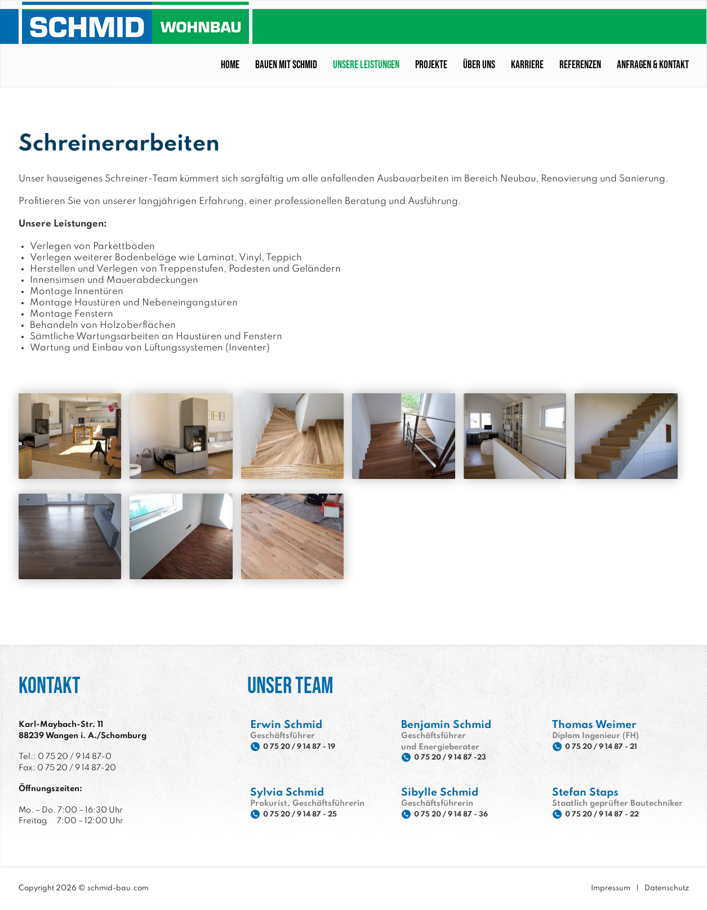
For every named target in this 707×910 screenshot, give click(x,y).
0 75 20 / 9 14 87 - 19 (306, 747)
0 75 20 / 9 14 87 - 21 (608, 747)
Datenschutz (666, 887)
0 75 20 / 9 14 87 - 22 (609, 814)
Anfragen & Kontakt (653, 63)
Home (230, 63)
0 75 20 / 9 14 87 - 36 (458, 814)
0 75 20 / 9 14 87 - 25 (307, 814)
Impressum (610, 887)
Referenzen (580, 63)
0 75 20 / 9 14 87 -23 (457, 758)
